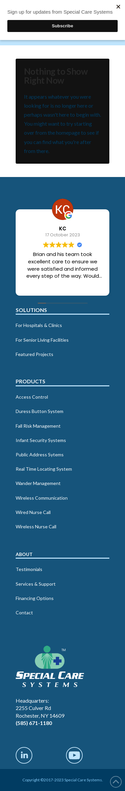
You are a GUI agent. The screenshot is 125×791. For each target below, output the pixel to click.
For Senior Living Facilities (42, 340)
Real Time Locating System (44, 469)
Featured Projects (34, 354)
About (24, 554)
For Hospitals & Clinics (39, 325)
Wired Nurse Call (33, 512)
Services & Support (36, 584)
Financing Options (35, 598)
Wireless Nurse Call (36, 526)
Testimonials (29, 569)
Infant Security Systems (41, 440)
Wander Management (38, 483)
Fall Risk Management (38, 426)
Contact (24, 612)
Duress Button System (39, 411)
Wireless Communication (42, 498)
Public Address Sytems (40, 454)
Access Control (32, 397)
